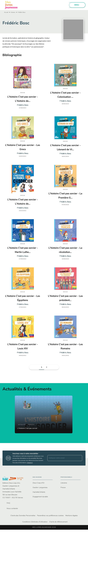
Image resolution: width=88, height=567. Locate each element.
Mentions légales (71, 515)
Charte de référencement (58, 522)
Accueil (6, 12)
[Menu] (77, 5)
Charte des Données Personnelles (22, 515)
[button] (41, 367)
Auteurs (13, 12)
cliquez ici (30, 462)
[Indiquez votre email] (62, 458)
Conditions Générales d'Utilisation (34, 522)
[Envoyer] (79, 458)
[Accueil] (11, 5)
